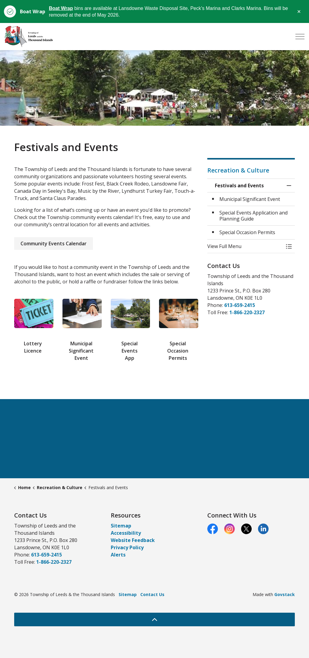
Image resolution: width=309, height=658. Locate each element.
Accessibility (126, 533)
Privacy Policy (127, 547)
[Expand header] (300, 36)
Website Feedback (133, 540)
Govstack (284, 594)
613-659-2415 (239, 305)
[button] (245, 246)
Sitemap (121, 525)
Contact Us (152, 594)
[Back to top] (154, 619)
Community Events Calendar (53, 243)
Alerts (118, 554)
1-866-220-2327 (247, 312)
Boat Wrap (61, 8)
